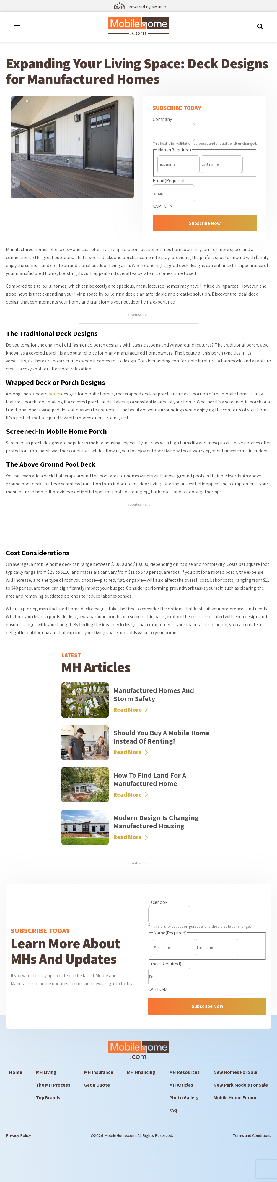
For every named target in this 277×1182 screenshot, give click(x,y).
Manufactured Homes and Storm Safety (153, 694)
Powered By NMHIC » (147, 6)
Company (162, 119)
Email (169, 180)
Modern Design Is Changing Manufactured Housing (156, 822)
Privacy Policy (18, 1135)
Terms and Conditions (252, 1135)
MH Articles (181, 1085)
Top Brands (48, 1097)
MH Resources (184, 1072)
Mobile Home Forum (235, 1097)
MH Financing (141, 1072)
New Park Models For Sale (241, 1085)
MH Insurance (98, 1072)
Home (15, 1072)
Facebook (157, 902)
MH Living (46, 1072)
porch (54, 394)
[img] (260, 26)
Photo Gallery (183, 1097)
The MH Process (53, 1085)
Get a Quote (97, 1085)
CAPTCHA (162, 206)
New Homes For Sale (235, 1072)
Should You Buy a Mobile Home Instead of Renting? (161, 737)
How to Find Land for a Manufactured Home (149, 779)
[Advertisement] (138, 524)
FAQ (173, 1110)
